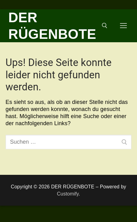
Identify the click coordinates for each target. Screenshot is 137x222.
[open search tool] (104, 25)
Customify (68, 193)
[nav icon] (123, 25)
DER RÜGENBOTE (52, 26)
